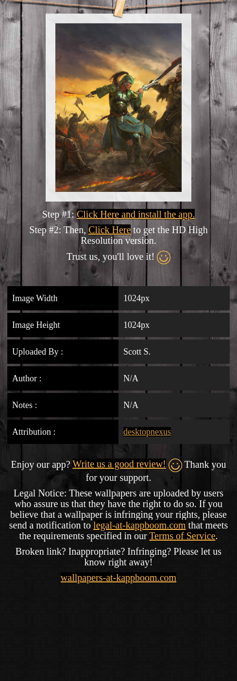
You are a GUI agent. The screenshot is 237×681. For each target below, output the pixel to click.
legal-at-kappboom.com (139, 525)
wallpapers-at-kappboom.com (118, 577)
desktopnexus (147, 432)
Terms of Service (182, 535)
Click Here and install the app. (136, 214)
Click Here (109, 229)
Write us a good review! (119, 464)
